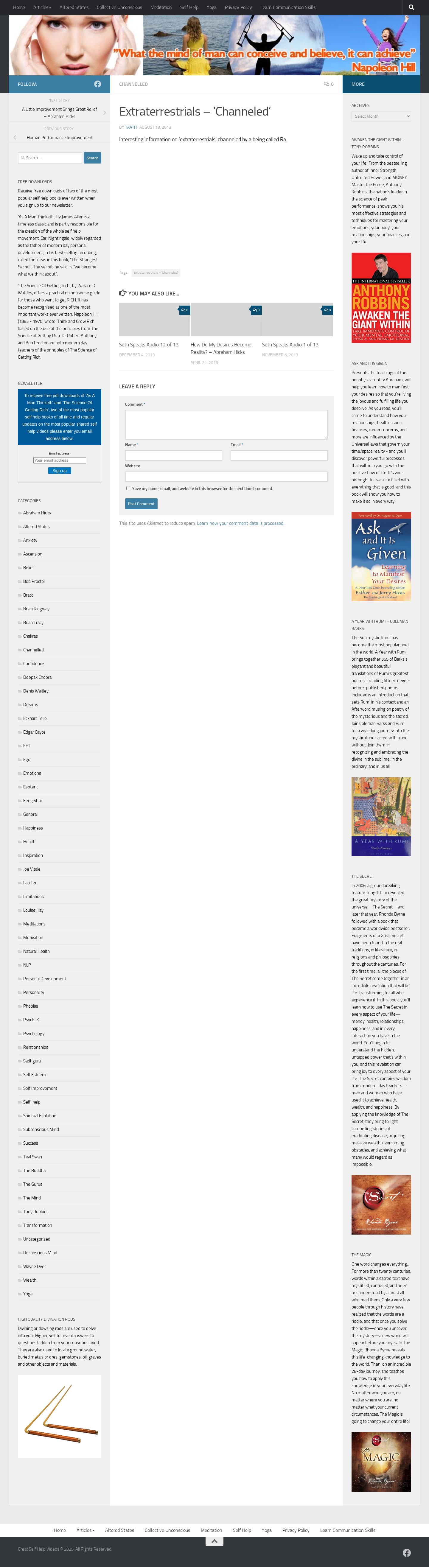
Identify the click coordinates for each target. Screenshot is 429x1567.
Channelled (133, 84)
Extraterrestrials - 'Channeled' (156, 272)
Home (19, 7)
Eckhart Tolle (35, 718)
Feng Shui (32, 800)
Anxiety (30, 540)
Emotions (32, 773)
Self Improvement (40, 1088)
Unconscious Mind (40, 1252)
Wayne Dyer (34, 1266)
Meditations (34, 924)
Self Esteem (34, 1074)
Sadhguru (32, 1061)
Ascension (32, 554)
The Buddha (34, 1170)
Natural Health (36, 951)
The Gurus (32, 1184)
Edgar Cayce (34, 732)
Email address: (60, 453)
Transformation (37, 1225)
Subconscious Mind (41, 1129)
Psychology (33, 1033)
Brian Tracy (33, 622)
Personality (33, 992)
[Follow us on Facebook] (97, 84)
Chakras (30, 636)
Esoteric (30, 787)
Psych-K (31, 1020)
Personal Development (44, 978)
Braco (28, 595)
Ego (26, 759)
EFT (26, 746)
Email (237, 444)
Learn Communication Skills (287, 7)
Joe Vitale (32, 869)
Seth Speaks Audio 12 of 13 (149, 345)
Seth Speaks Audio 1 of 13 (290, 345)
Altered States (74, 7)
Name (132, 444)
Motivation (33, 937)
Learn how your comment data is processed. (240, 523)
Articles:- (42, 7)
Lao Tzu (30, 883)
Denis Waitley (36, 691)
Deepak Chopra (37, 677)
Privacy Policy (238, 7)
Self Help (189, 7)
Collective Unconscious (119, 7)
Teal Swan (32, 1157)
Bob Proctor (34, 581)
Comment (135, 404)
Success (30, 1143)
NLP (27, 965)
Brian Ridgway (36, 608)
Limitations (33, 896)
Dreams (30, 704)
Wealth (29, 1280)
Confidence (33, 663)
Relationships (35, 1047)
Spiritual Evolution (39, 1115)
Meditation (161, 7)
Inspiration (33, 855)
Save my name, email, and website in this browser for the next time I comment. (202, 488)
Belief (28, 567)
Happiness (33, 828)
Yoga (212, 7)
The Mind (32, 1198)
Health (29, 841)
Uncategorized (36, 1239)
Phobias (30, 1006)
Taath (131, 127)
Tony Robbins (36, 1211)
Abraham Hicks (37, 513)
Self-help (32, 1102)
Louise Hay (33, 910)
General (30, 814)
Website (132, 466)
